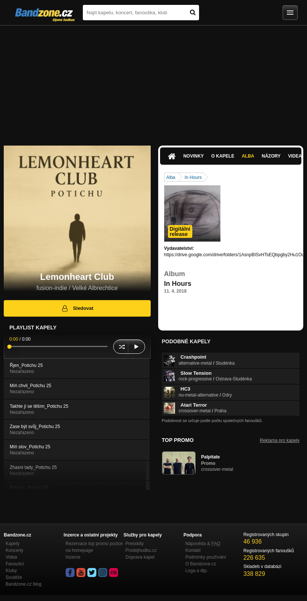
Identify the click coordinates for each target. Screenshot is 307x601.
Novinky (193, 156)
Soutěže (14, 577)
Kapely (12, 543)
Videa (11, 557)
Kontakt (193, 550)
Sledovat (77, 308)
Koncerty (14, 550)
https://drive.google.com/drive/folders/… (203, 304)
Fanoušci (15, 563)
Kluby (11, 570)
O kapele (222, 156)
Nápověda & (202, 543)
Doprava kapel (140, 557)
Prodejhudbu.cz (141, 550)
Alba (248, 156)
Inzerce (73, 557)
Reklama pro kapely (280, 440)
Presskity (135, 543)
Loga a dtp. (196, 570)
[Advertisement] (153, 81)
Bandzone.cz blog (23, 584)
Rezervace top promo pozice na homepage (94, 547)
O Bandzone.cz (200, 563)
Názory (271, 156)
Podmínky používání (205, 557)
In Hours (193, 177)
